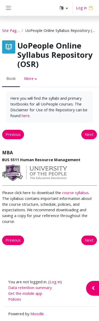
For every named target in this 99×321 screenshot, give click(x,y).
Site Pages (11, 30)
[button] (64, 8)
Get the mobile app (25, 293)
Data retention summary (30, 287)
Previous (13, 134)
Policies (14, 299)
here (26, 115)
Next (89, 134)
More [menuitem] (29, 78)
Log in (81, 7)
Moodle (37, 313)
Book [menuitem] (11, 78)
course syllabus (75, 192)
